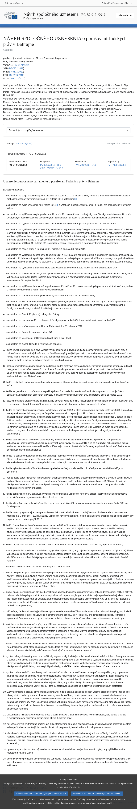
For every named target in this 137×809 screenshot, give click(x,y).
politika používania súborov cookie (61, 804)
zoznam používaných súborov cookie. (96, 804)
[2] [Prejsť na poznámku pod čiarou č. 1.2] (75, 199)
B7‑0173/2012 (16, 71)
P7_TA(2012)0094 (117, 165)
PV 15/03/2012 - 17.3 (85, 165)
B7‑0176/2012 (17, 78)
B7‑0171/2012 (22, 65)
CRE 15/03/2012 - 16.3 (51, 168)
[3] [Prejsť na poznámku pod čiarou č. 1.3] (57, 205)
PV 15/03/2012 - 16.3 (50, 165)
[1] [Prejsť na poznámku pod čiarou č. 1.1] (71, 195)
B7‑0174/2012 (16, 75)
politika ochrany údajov (33, 804)
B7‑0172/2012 (16, 68)
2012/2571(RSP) (23, 143)
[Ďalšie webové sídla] (117, 3)
